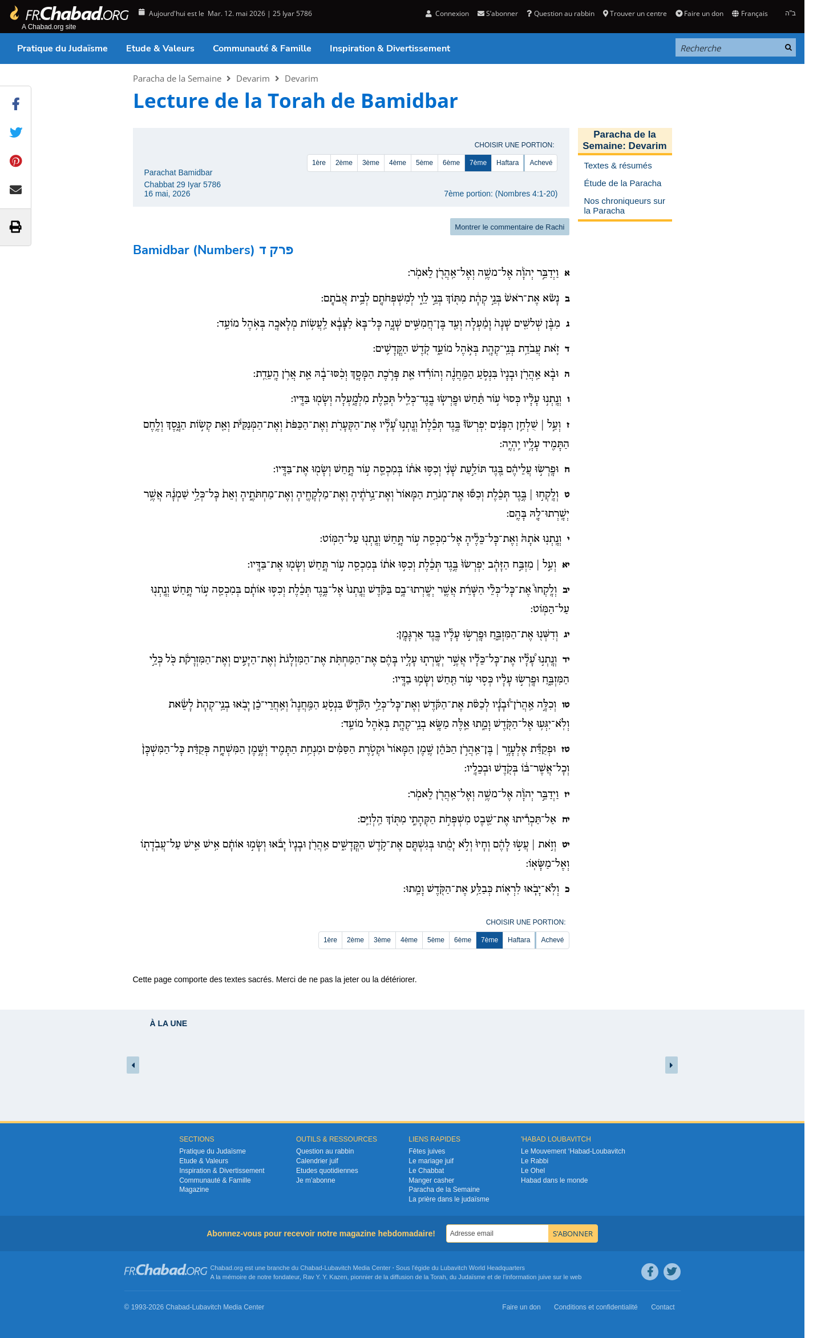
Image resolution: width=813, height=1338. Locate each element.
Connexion (447, 13)
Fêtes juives (426, 1151)
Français (749, 13)
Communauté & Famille (262, 48)
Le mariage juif (431, 1161)
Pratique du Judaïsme (62, 48)
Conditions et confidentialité (596, 1307)
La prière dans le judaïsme (448, 1199)
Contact (662, 1307)
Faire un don (699, 13)
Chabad (311, 1267)
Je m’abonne (315, 1180)
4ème (397, 163)
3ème (370, 163)
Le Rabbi (534, 1161)
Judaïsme (472, 1276)
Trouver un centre (635, 13)
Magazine (194, 1190)
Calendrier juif (317, 1161)
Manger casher (431, 1180)
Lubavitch (337, 1267)
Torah (438, 1276)
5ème (424, 163)
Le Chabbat (426, 1171)
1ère (319, 163)
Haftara (507, 163)
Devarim (253, 78)
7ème (478, 163)
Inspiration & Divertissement (390, 48)
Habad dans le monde (554, 1180)
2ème (344, 163)
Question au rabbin (560, 13)
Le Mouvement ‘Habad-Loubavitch (573, 1151)
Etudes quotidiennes (327, 1171)
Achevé (540, 163)
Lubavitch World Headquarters (482, 1267)
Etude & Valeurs (160, 48)
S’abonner (498, 13)
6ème (451, 163)
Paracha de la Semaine (177, 78)
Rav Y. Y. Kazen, (326, 1276)
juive (545, 1276)
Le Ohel (533, 1171)
